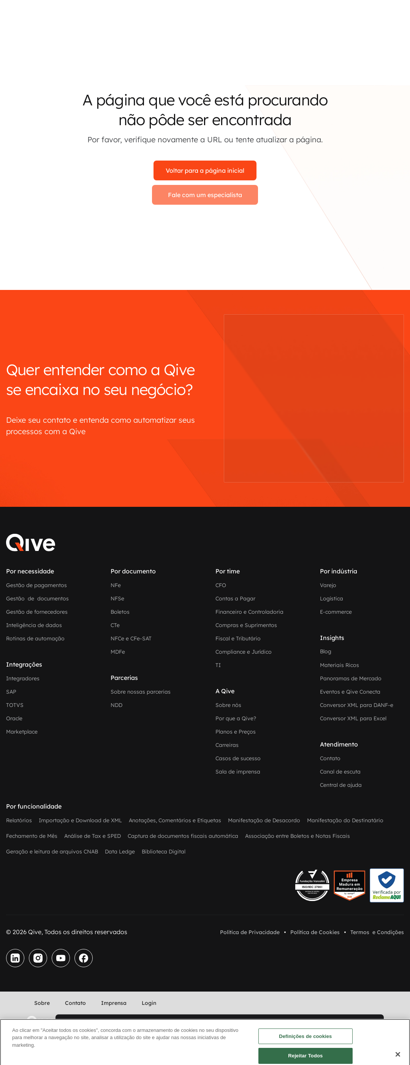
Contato (75, 1003)
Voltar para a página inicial (205, 170)
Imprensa (114, 1003)
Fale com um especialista (205, 195)
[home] (41, 1021)
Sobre (42, 1003)
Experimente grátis (93, 1023)
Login (149, 1003)
